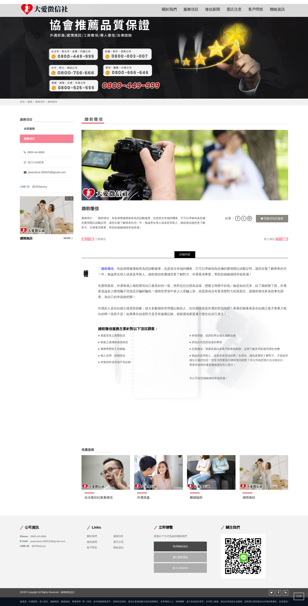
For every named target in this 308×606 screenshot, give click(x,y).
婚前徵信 (107, 268)
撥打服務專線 (180, 557)
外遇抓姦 (143, 497)
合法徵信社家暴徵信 (98, 497)
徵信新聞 (212, 9)
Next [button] (71, 198)
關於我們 (169, 9)
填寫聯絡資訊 (180, 546)
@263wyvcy (39, 186)
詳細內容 (184, 254)
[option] (185, 165)
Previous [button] (67, 198)
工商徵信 (94, 239)
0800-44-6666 (34, 152)
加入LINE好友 (180, 568)
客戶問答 (255, 9)
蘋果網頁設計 (68, 592)
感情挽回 (249, 497)
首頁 (22, 101)
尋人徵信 (276, 239)
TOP (299, 596)
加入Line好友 (34, 162)
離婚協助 (196, 497)
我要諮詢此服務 (272, 218)
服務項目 (190, 9)
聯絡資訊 (277, 9)
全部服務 (29, 128)
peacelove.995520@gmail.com (45, 172)
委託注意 (234, 9)
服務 (30, 101)
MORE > (68, 238)
